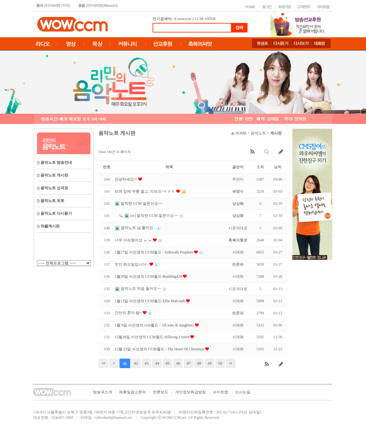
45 (168, 363)
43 (147, 363)
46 (178, 363)
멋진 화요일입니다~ (132, 264)
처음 (103, 363)
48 (199, 363)
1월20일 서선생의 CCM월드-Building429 (149, 276)
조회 (260, 167)
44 (157, 363)
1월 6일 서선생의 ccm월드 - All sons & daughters (155, 325)
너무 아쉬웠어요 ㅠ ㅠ (134, 240)
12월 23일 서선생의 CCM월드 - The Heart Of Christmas (160, 349)
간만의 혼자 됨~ (129, 313)
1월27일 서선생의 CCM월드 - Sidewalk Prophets (154, 252)
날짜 (278, 167)
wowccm (184, 19)
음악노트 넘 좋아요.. (135, 227)
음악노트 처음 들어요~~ (138, 288)
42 (136, 363)
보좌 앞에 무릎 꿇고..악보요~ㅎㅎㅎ (145, 191)
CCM (199, 19)
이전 (113, 363)
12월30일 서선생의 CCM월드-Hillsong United (152, 337)
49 (210, 363)
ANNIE (210, 19)
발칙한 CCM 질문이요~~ (138, 203)
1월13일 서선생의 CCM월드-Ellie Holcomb (150, 301)
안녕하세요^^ (126, 179)
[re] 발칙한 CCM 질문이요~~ (149, 215)
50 (220, 363)
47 (189, 363)
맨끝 (230, 363)
